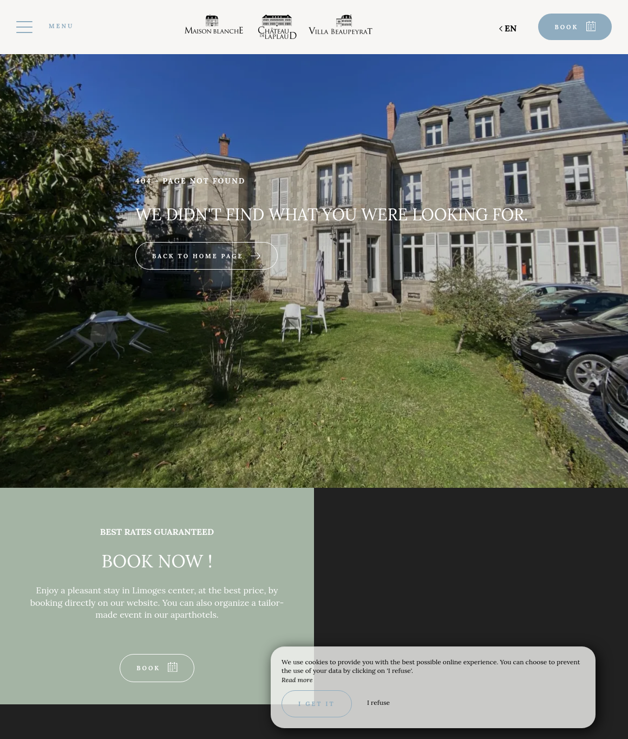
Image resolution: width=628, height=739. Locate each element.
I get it (316, 704)
